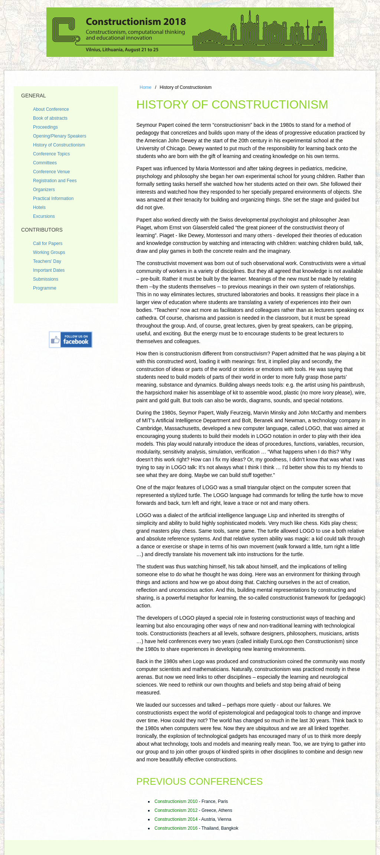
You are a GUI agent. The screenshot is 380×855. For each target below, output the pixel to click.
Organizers (44, 189)
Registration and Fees (54, 180)
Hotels (39, 207)
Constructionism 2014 (175, 819)
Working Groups (49, 252)
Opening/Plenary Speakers (59, 136)
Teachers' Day (47, 261)
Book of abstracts (50, 118)
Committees (45, 162)
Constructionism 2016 (175, 828)
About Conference (51, 109)
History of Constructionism (59, 145)
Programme (44, 288)
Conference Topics (51, 154)
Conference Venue (51, 171)
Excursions (44, 216)
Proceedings (45, 127)
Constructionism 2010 (175, 801)
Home (145, 87)
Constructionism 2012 (175, 810)
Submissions (45, 279)
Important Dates (49, 270)
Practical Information (53, 198)
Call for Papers (47, 243)
